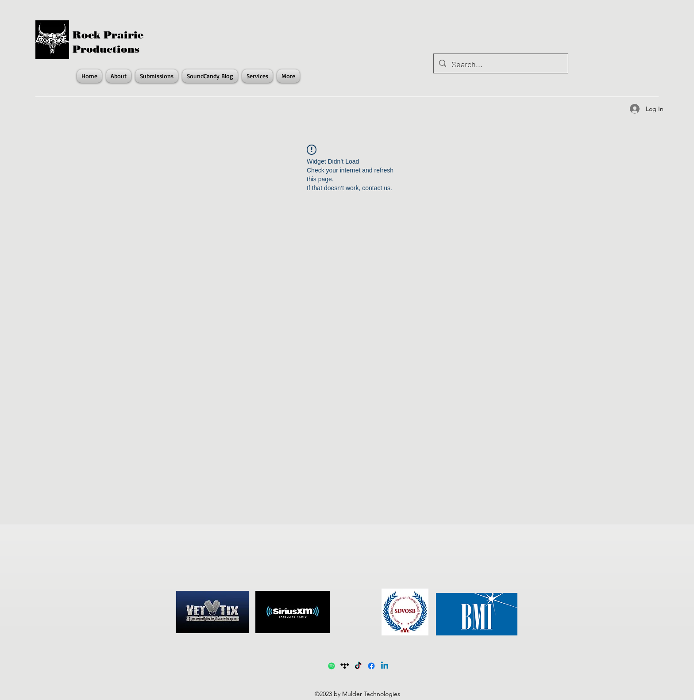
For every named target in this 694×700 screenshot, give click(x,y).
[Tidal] (344, 666)
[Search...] (500, 64)
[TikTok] (358, 666)
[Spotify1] (331, 666)
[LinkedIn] (384, 666)
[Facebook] (371, 666)
